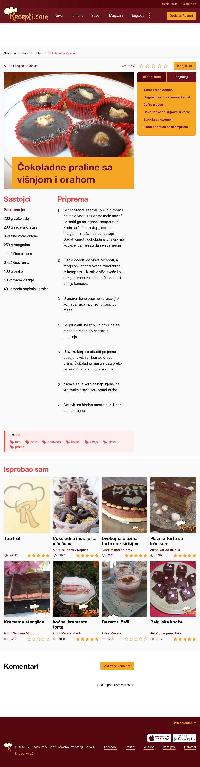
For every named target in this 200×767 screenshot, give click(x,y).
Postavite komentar (117, 666)
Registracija (169, 3)
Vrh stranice (183, 723)
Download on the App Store (159, 738)
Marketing (77, 747)
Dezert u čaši (124, 601)
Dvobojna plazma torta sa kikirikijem (124, 517)
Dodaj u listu (185, 66)
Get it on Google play (184, 738)
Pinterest (190, 747)
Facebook (110, 747)
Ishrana (77, 15)
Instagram (169, 747)
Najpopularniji (152, 77)
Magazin (116, 15)
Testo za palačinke (158, 90)
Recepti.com (26, 14)
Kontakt (89, 747)
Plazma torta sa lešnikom (173, 517)
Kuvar (59, 15)
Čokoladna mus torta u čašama (76, 517)
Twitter (130, 747)
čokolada (54, 442)
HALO (30, 753)
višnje (94, 442)
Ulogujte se (188, 3)
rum (17, 442)
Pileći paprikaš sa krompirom (165, 127)
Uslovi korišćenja (59, 747)
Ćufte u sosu (153, 104)
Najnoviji (181, 77)
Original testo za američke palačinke (166, 97)
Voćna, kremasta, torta (76, 601)
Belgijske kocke (173, 601)
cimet (112, 442)
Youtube (149, 747)
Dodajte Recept (181, 15)
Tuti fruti (27, 517)
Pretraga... (157, 15)
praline (19, 447)
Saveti (96, 15)
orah (34, 442)
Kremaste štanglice (27, 601)
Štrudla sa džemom (158, 119)
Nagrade (137, 15)
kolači (75, 442)
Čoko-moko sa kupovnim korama (166, 112)
